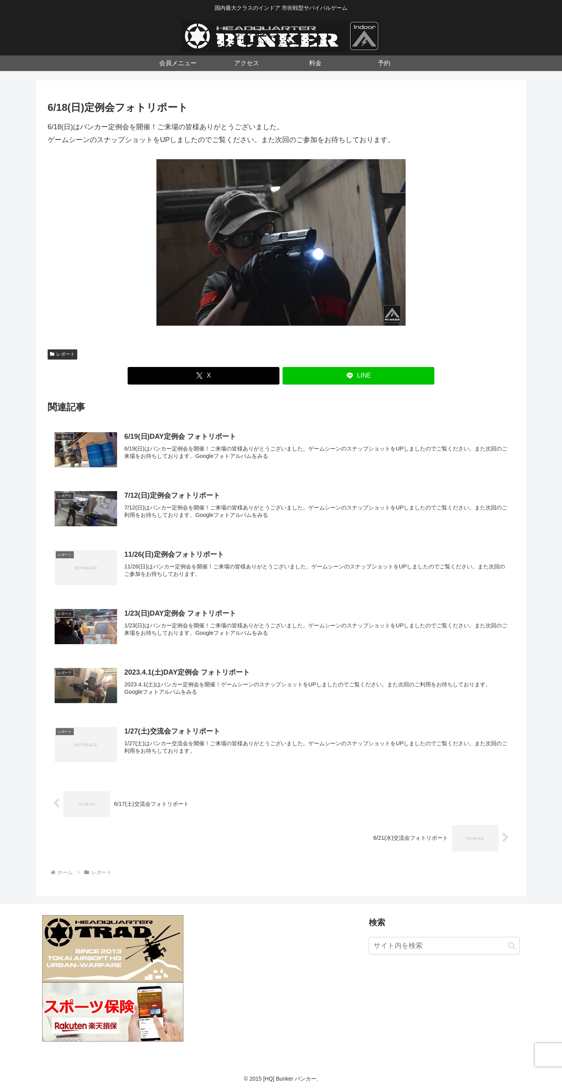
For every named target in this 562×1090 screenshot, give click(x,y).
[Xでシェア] (203, 376)
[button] (512, 945)
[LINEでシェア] (358, 376)
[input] (444, 946)
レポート (62, 354)
